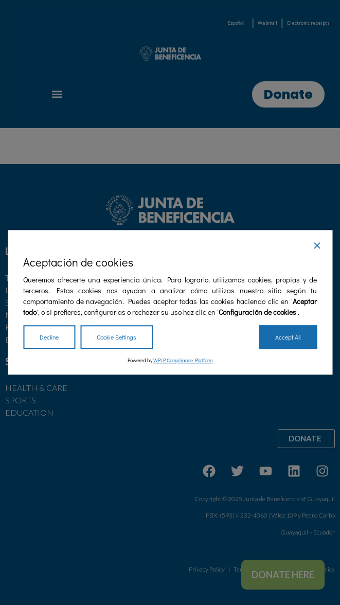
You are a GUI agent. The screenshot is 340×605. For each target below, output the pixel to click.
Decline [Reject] (49, 337)
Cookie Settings (116, 337)
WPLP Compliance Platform (183, 361)
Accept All (287, 337)
